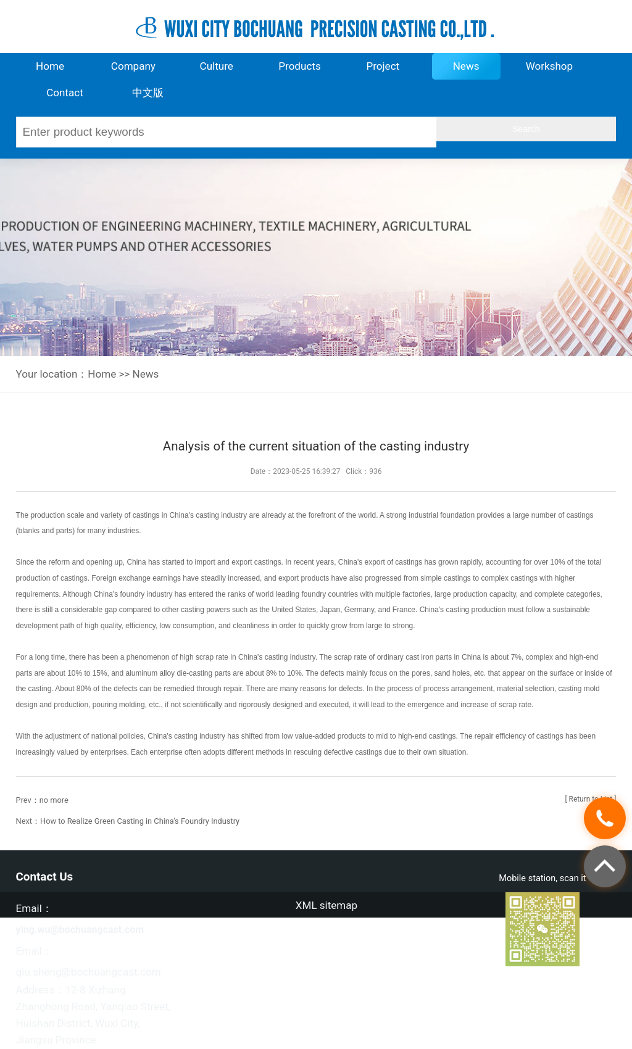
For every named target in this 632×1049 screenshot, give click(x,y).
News (466, 66)
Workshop (549, 66)
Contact (64, 92)
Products (299, 66)
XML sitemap (326, 905)
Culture (216, 66)
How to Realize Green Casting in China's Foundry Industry (139, 821)
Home (50, 66)
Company (133, 66)
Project (382, 66)
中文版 (148, 92)
